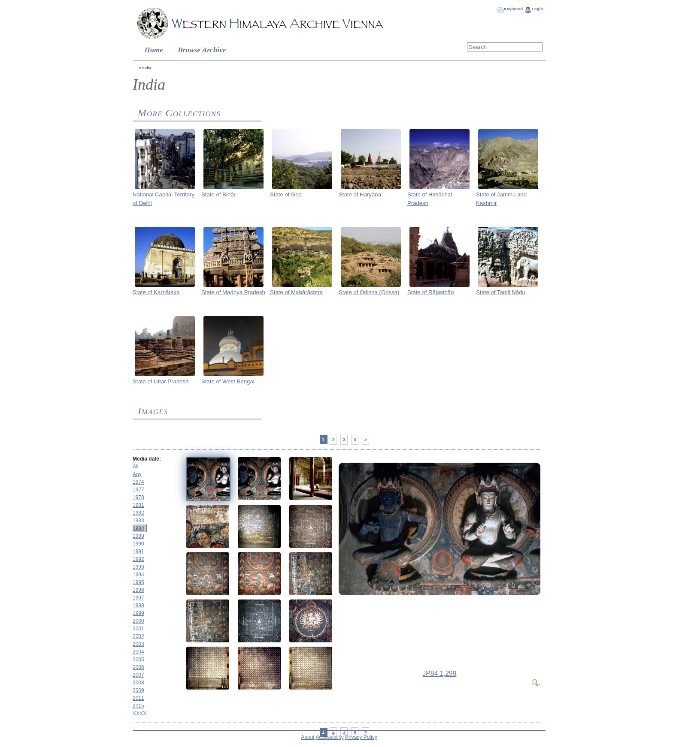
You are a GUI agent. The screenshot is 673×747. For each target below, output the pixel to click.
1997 (138, 598)
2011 (138, 698)
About (307, 737)
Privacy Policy (361, 737)
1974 (138, 482)
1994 (138, 575)
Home (154, 50)
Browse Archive (202, 50)
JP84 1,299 (440, 673)
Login (537, 8)
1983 (138, 521)
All (135, 467)
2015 (138, 706)
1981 (138, 505)
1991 (138, 551)
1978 (138, 497)
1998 (138, 605)
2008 (138, 683)
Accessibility (329, 737)
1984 (138, 528)
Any (137, 474)
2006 (138, 667)
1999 (138, 613)
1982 (138, 513)
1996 (138, 590)
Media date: (147, 459)
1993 (138, 567)
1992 (138, 559)
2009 (138, 690)
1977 (138, 490)
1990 (138, 544)
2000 (138, 621)
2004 (138, 652)
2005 (138, 660)
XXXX (139, 714)
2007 (138, 675)
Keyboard (513, 8)
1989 (138, 536)
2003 (138, 644)
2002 (138, 636)
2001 (138, 629)
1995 (138, 582)
